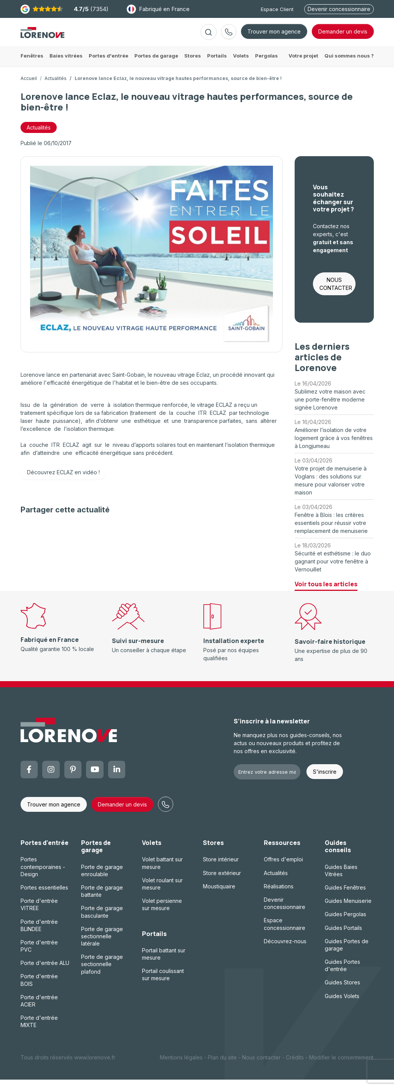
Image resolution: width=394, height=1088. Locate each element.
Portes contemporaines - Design (43, 874)
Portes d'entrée (45, 851)
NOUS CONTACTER (335, 292)
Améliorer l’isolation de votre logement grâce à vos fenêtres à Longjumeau (334, 446)
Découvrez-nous (285, 949)
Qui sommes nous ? (349, 64)
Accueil (29, 87)
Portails (154, 942)
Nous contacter (261, 1065)
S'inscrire (325, 780)
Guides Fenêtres (345, 896)
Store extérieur (222, 881)
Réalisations (279, 894)
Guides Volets (342, 1004)
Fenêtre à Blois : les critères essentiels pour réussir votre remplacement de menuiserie (331, 531)
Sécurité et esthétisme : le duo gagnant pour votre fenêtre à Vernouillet (333, 569)
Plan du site (222, 1065)
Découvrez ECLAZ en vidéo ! (63, 480)
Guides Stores (342, 990)
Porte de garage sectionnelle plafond (102, 972)
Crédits (295, 1065)
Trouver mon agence (274, 35)
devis (342, 35)
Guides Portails (343, 936)
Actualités (56, 87)
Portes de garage (96, 854)
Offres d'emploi (283, 867)
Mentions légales (181, 1065)
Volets (151, 851)
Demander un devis (122, 813)
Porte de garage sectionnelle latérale (102, 944)
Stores (213, 851)
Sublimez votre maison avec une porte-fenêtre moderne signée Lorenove (330, 408)
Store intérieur (221, 867)
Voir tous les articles (326, 592)
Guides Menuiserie (348, 909)
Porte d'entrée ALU (45, 971)
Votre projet (303, 64)
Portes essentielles (44, 896)
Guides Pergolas (345, 922)
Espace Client (277, 9)
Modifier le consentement (341, 1065)
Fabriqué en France (158, 9)
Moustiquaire (219, 894)
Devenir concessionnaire (339, 9)
